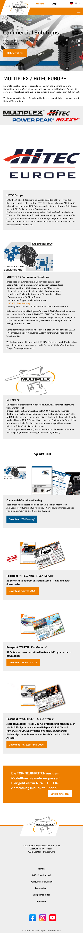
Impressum (41, 901)
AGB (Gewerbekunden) (42, 881)
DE (73, 3)
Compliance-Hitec (41, 894)
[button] (79, 41)
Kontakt (41, 868)
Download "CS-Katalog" (22, 519)
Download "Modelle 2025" (23, 662)
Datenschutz (41, 888)
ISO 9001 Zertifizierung (19, 303)
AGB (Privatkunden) (41, 875)
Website (40, 3)
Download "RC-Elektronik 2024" (27, 744)
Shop (54, 3)
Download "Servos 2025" (22, 590)
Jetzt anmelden (60, 793)
